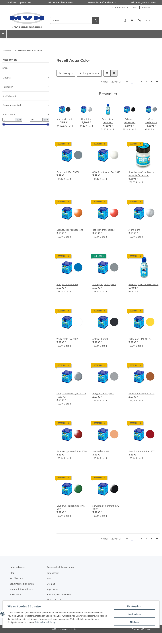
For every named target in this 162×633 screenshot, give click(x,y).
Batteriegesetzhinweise (59, 594)
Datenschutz (53, 572)
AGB (49, 578)
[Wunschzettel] (132, 20)
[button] (125, 20)
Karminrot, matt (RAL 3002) (142, 451)
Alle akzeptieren (134, 606)
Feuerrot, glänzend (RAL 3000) (72, 451)
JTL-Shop (146, 629)
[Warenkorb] (144, 20)
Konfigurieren (134, 614)
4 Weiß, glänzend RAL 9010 (106, 172)
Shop (5, 67)
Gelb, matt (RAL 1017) (139, 338)
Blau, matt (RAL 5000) (67, 284)
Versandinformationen (21, 589)
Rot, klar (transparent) (103, 229)
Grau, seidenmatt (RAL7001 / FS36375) (71, 395)
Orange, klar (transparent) (70, 229)
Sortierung (64, 73)
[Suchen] (71, 20)
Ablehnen (134, 622)
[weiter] (157, 81)
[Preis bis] (36, 120)
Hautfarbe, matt (100, 451)
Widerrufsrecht (54, 600)
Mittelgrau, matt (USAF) (104, 284)
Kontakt (146, 7)
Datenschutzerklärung (45, 622)
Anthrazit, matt (100, 338)
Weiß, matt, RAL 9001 (67, 338)
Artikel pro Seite (88, 73)
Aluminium (134, 229)
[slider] (3, 124)
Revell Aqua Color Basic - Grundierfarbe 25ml (141, 174)
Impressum (52, 589)
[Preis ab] (8, 120)
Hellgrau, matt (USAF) (103, 393)
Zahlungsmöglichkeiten (22, 583)
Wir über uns (16, 578)
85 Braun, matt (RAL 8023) (142, 393)
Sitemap (51, 583)
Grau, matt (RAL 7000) (68, 172)
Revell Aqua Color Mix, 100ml (143, 284)
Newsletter (15, 594)
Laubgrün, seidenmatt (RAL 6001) (70, 507)
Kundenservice (120, 7)
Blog (135, 7)
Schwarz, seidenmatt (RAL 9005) (105, 507)
